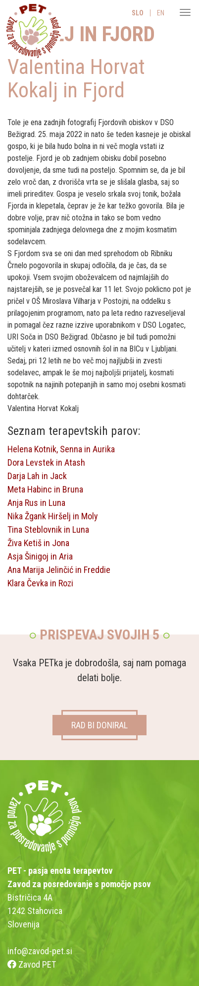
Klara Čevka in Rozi (40, 583)
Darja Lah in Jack (37, 476)
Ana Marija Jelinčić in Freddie (58, 569)
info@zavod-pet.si (39, 951)
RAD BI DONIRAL (99, 725)
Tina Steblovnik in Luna (48, 529)
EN (160, 12)
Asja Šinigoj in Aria (40, 556)
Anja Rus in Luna (36, 502)
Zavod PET (31, 964)
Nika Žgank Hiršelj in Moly (52, 516)
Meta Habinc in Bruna (45, 489)
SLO (138, 12)
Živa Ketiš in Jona (38, 543)
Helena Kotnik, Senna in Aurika (61, 449)
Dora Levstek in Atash (46, 462)
